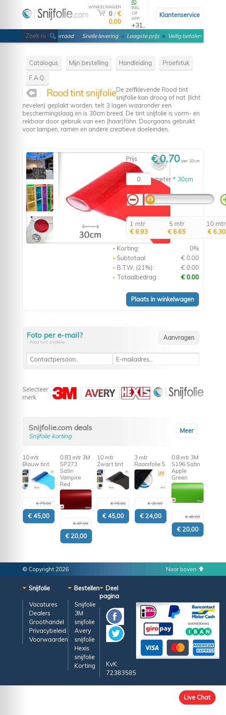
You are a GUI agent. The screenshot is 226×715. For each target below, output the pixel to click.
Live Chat (197, 697)
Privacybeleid (47, 631)
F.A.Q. (37, 78)
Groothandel (46, 622)
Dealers (39, 613)
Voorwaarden (48, 639)
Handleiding (135, 63)
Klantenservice (179, 15)
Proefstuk (176, 63)
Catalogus (43, 63)
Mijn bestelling (88, 63)
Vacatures (43, 604)
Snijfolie (85, 604)
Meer (187, 430)
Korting (85, 666)
